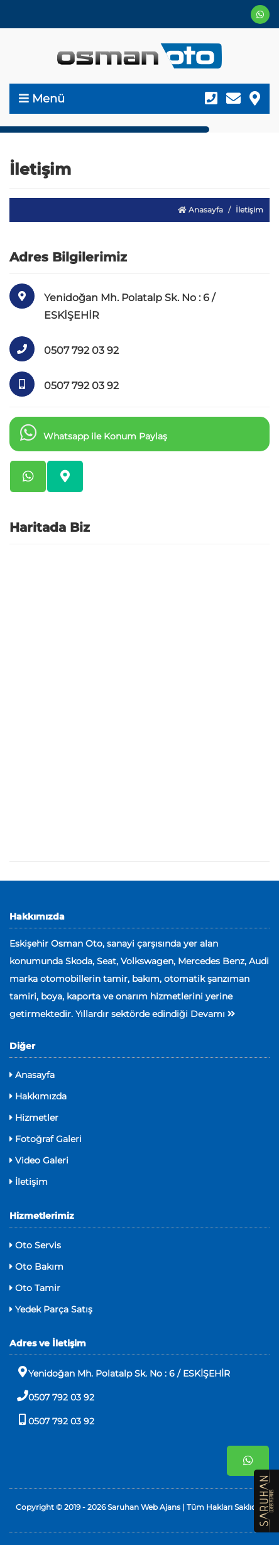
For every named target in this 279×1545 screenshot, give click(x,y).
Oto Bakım (36, 1266)
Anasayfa (200, 209)
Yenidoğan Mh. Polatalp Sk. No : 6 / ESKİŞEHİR (119, 1372)
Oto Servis (35, 1245)
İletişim (28, 1181)
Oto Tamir (34, 1288)
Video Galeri (38, 1160)
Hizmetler (33, 1117)
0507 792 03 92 (51, 1396)
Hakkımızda (38, 1096)
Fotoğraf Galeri (45, 1139)
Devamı (212, 1014)
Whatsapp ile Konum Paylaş (91, 432)
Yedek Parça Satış (50, 1309)
